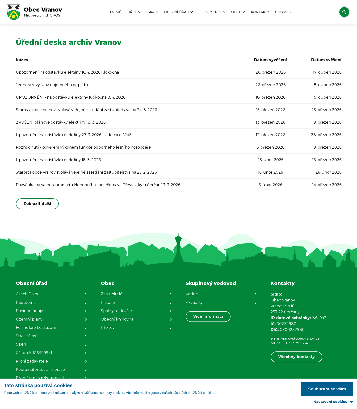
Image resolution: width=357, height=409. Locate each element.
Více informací (208, 316)
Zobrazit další (37, 203)
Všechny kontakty (296, 357)
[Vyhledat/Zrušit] (344, 12)
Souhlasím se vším (327, 389)
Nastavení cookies (330, 402)
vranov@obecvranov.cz (300, 338)
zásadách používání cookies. (194, 393)
